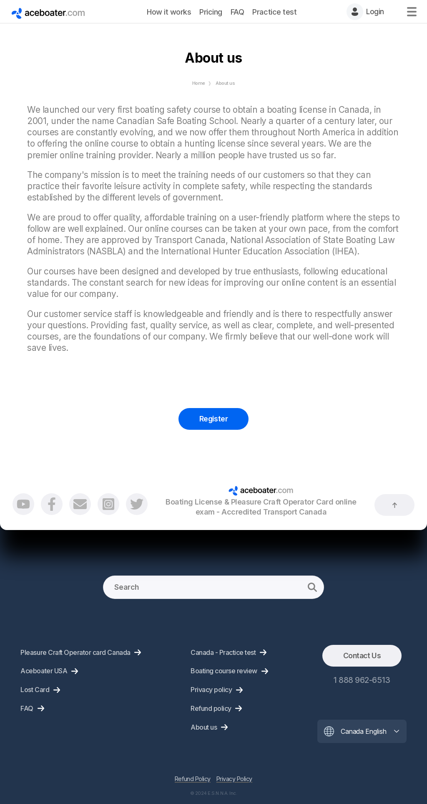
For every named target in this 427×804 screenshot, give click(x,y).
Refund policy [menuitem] (211, 708)
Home (198, 83)
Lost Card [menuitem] (34, 689)
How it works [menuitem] (169, 12)
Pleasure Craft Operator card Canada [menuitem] (75, 652)
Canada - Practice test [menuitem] (223, 652)
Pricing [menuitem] (210, 12)
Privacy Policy (234, 778)
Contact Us (362, 655)
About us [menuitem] (204, 727)
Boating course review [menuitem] (224, 671)
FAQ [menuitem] (237, 12)
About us (225, 83)
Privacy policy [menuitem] (211, 689)
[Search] (213, 587)
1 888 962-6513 (362, 680)
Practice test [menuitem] (274, 12)
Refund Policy (193, 778)
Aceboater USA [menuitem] (43, 671)
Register (213, 418)
